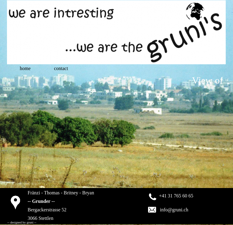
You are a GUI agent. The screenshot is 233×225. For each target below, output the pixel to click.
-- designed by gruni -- (21, 222)
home (25, 68)
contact (61, 68)
